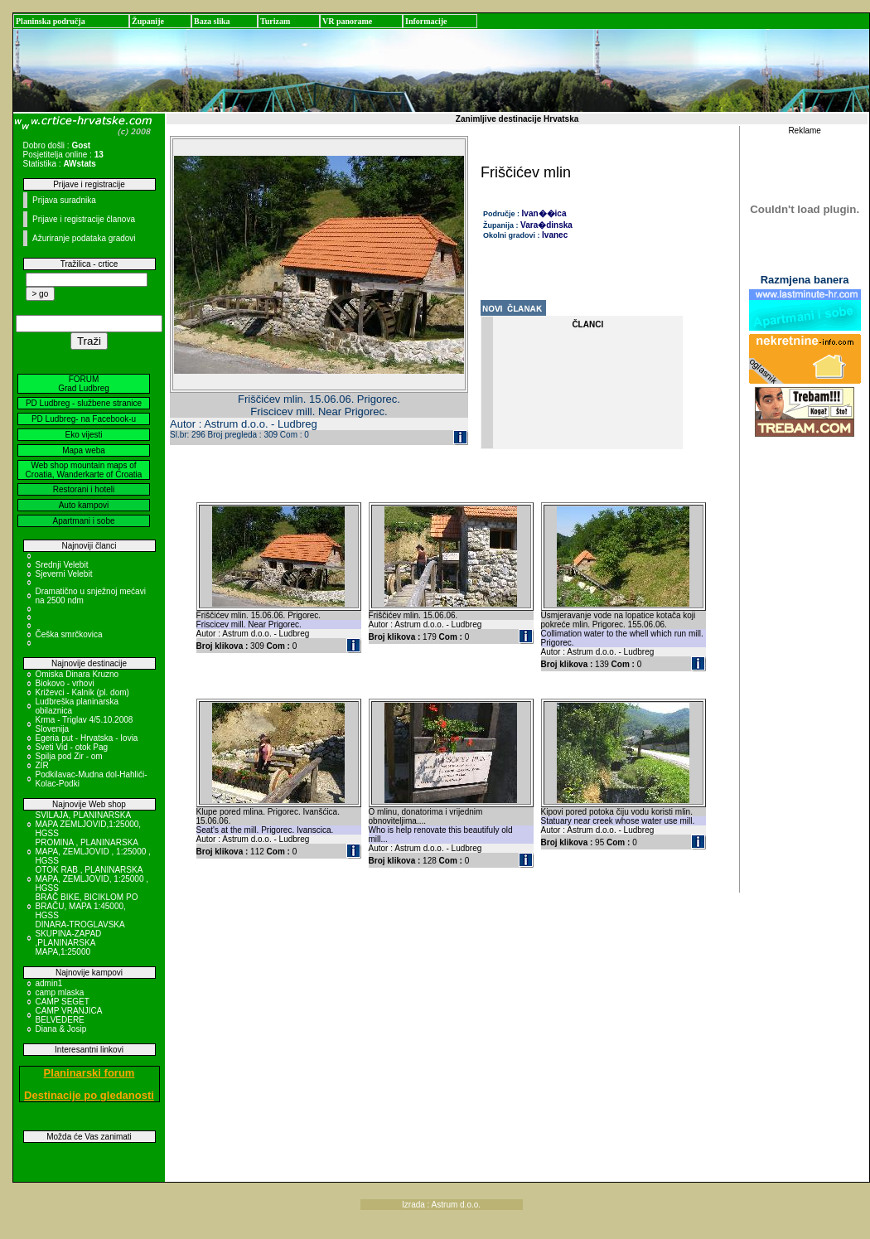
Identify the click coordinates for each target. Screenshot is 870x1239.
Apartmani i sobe (83, 520)
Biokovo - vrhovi (65, 683)
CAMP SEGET (62, 1001)
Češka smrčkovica (69, 634)
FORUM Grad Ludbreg (83, 384)
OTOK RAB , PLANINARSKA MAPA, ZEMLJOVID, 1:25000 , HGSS (92, 879)
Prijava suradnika (64, 200)
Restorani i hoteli (83, 489)
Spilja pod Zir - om (69, 756)
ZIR (42, 765)
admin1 (49, 983)
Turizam (275, 21)
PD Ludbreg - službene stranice (84, 403)
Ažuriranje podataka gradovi (84, 238)
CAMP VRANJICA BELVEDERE (69, 1015)
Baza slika (212, 21)
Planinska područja (50, 21)
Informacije (426, 21)
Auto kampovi (84, 505)
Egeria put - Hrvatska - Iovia (87, 738)
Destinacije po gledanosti (89, 1095)
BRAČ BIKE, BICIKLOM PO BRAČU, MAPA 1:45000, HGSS (87, 906)
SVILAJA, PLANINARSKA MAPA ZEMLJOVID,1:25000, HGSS (89, 824)
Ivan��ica (544, 213)
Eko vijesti (83, 434)
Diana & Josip (61, 1028)
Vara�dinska (546, 225)
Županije (148, 21)
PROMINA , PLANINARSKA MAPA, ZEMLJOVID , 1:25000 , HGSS (93, 851)
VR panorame (347, 21)
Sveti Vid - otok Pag (72, 747)
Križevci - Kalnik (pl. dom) (82, 692)
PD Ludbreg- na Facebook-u (83, 418)
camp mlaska (60, 992)
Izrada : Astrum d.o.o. (441, 1204)
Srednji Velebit (62, 564)
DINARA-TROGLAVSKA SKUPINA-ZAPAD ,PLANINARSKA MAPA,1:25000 (80, 938)
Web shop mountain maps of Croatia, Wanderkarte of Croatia (84, 470)
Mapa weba (83, 450)
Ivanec (555, 235)
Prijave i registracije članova (83, 219)
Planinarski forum (89, 1073)
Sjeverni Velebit (64, 573)
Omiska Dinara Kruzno (77, 674)
